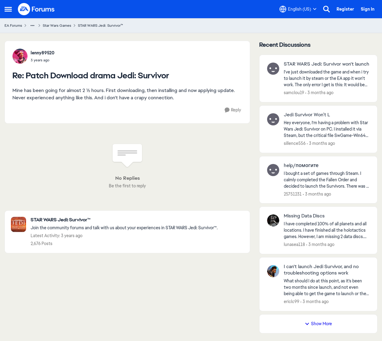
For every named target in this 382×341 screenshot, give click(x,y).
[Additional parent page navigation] (32, 25)
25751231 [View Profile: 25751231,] (293, 193)
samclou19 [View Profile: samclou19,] (294, 92)
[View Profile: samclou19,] (273, 69)
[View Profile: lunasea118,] (273, 220)
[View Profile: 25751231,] (273, 170)
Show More (318, 323)
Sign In (367, 9)
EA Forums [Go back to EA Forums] (13, 25)
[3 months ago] (319, 93)
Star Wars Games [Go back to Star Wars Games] (57, 25)
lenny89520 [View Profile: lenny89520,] (43, 53)
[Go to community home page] (36, 9)
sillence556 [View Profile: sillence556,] (295, 143)
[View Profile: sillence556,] (273, 119)
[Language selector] (298, 9)
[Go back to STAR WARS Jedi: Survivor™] (124, 220)
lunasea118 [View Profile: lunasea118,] (294, 244)
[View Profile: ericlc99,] (273, 271)
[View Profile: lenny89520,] (20, 56)
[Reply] (232, 110)
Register (345, 9)
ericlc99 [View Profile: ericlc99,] (291, 301)
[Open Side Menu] (8, 9)
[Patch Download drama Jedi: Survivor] (43, 60)
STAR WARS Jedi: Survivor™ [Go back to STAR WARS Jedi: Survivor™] (100, 25)
